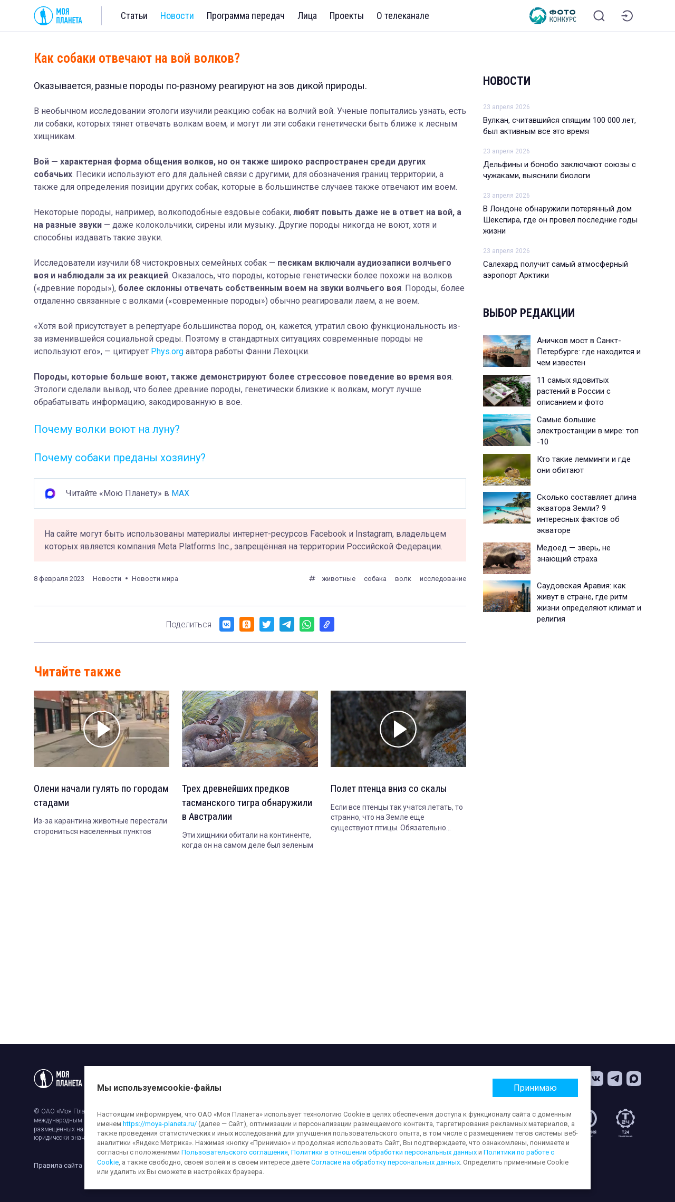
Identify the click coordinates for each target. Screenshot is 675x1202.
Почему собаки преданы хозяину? (120, 457)
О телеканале (403, 15)
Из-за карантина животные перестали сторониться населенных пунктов (100, 827)
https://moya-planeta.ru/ (160, 1124)
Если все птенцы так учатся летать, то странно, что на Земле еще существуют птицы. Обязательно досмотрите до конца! (397, 818)
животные (338, 578)
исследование (443, 578)
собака (375, 578)
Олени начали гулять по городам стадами (84, 796)
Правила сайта (58, 1165)
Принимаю (535, 1088)
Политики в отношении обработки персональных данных (384, 1152)
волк (403, 578)
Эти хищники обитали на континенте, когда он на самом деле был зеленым (247, 842)
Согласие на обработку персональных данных (385, 1162)
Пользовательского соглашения (234, 1152)
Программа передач (246, 15)
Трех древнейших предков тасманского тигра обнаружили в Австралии (249, 804)
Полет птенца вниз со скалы (392, 789)
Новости (177, 15)
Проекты (347, 15)
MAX (180, 493)
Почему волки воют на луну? (107, 429)
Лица (307, 15)
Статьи (134, 15)
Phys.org (167, 351)
